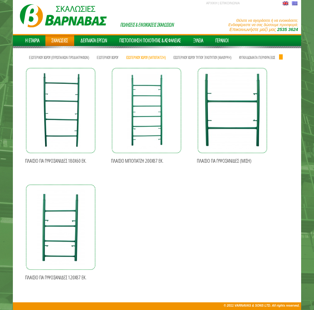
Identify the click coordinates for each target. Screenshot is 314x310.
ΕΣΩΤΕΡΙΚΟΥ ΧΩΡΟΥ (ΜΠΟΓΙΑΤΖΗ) (146, 57)
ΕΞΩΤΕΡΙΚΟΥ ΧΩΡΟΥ (107, 57)
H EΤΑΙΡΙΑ (32, 40)
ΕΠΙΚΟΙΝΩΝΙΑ (230, 3)
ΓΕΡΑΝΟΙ (221, 40)
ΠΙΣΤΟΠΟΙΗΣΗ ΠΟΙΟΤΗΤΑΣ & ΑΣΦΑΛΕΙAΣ (150, 40)
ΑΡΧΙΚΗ (211, 3)
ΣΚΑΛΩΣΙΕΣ (60, 40)
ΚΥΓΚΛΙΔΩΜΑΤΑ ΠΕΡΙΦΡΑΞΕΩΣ (257, 57)
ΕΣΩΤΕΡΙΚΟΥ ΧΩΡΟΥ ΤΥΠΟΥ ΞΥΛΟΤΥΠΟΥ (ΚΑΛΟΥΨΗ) (202, 57)
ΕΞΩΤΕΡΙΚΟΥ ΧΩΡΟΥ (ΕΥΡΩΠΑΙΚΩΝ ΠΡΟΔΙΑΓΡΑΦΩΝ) (59, 57)
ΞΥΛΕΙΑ (198, 40)
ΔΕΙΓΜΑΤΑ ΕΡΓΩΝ (93, 40)
